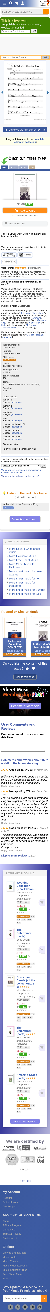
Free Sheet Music (13, 1274)
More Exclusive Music (22, 556)
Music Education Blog (15, 1269)
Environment (10, 1238)
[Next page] (48, 92)
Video (32, 323)
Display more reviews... (15, 855)
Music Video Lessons (15, 1265)
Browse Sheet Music (14, 1252)
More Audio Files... (25, 519)
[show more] (25, 277)
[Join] (44, 1298)
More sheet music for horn (25, 578)
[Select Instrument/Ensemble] (20, 465)
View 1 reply (15, 786)
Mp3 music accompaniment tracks (18, 326)
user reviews (34, 268)
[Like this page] (27, 669)
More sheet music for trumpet (27, 589)
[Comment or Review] (23, 745)
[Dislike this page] (33, 669)
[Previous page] (2, 92)
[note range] (16, 402)
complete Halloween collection (28, 140)
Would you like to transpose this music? (20, 476)
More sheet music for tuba (25, 593)
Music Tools (9, 1257)
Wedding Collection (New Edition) (26, 886)
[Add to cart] (41, 902)
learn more (7, 337)
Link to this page (25, 676)
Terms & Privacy (12, 1233)
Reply (4, 786)
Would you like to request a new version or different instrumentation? (21, 471)
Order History (10, 1202)
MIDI (38, 323)
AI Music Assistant (34, 335)
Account (7, 1197)
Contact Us (9, 1229)
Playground (36, 318)
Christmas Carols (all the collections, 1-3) (26, 982)
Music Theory (10, 1261)
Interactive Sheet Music (32, 313)
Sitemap (7, 1278)
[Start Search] (46, 11)
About (6, 1221)
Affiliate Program (12, 1225)
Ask (45, 57)
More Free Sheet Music (23, 560)
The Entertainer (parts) (24, 933)
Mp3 (3, 325)
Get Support (9, 1206)
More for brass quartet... (25, 1121)
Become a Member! (25, 706)
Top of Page (25, 1181)
